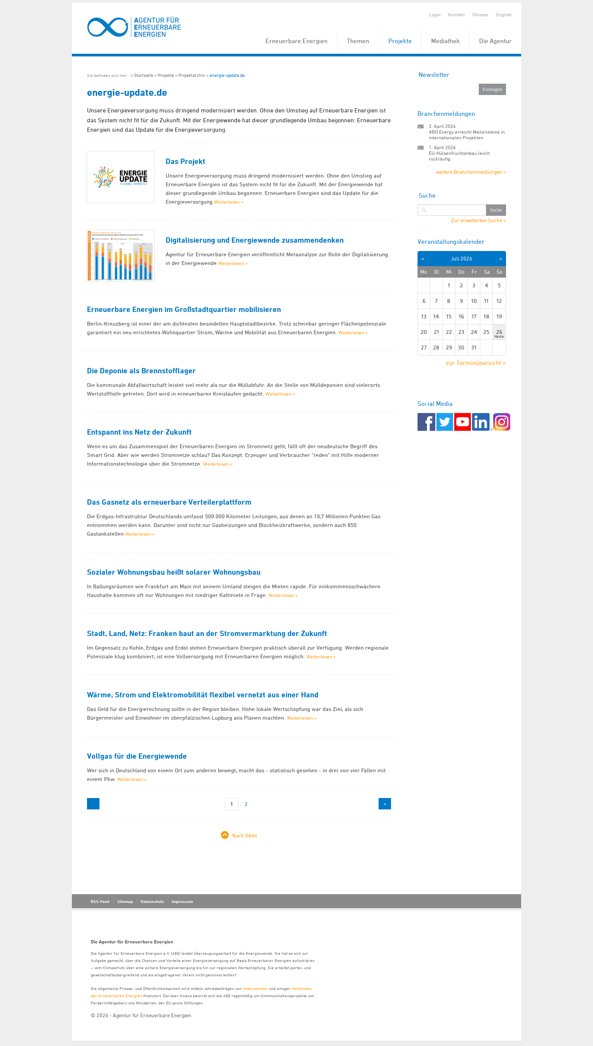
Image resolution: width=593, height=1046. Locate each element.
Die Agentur (495, 41)
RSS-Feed (100, 901)
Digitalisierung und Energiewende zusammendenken (255, 240)
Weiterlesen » (229, 202)
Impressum (182, 901)
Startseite (143, 75)
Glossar (480, 14)
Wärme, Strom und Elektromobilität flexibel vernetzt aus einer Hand (202, 694)
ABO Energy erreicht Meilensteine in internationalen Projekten (467, 134)
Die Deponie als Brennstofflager (141, 370)
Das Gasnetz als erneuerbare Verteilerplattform (169, 502)
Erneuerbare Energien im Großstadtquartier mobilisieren (184, 309)
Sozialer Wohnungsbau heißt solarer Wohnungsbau (174, 572)
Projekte (400, 41)
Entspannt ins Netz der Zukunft (139, 431)
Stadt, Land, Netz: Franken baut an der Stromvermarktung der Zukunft (207, 633)
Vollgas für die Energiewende (137, 756)
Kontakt (456, 14)
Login (435, 14)
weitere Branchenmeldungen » (471, 171)
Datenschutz (152, 901)
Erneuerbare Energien (296, 41)
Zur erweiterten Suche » (478, 220)
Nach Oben (244, 835)
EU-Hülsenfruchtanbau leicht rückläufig (459, 156)
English (504, 14)
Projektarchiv (192, 75)
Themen (358, 41)
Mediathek (445, 41)
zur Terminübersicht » (476, 362)
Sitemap (125, 901)
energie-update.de (227, 75)
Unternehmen (255, 988)
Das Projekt (185, 161)
